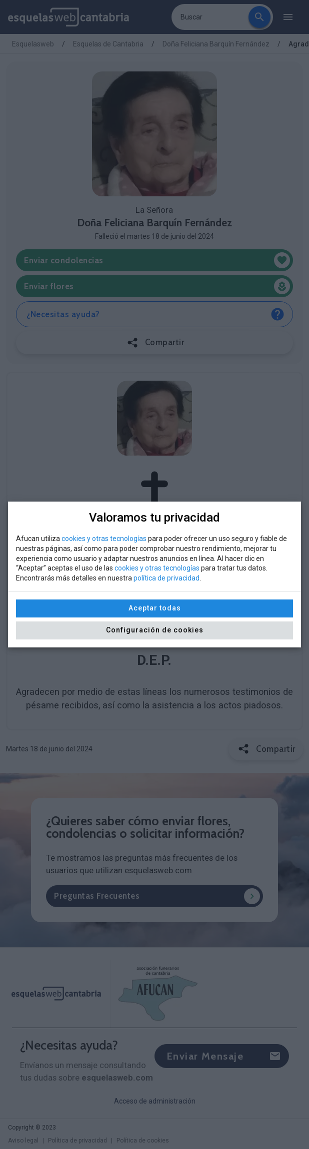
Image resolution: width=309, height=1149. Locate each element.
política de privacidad (167, 578)
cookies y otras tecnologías (104, 539)
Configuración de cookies (155, 630)
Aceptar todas (154, 608)
